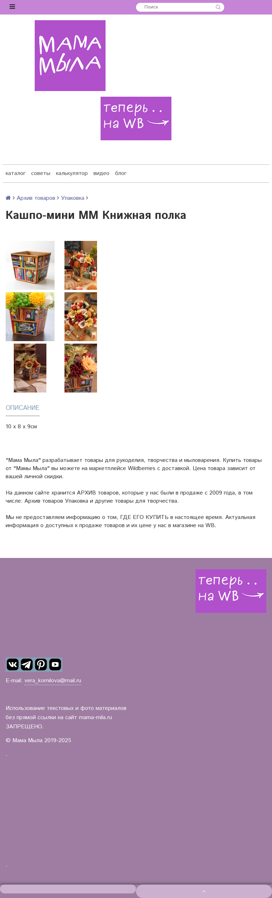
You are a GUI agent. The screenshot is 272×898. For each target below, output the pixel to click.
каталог (16, 173)
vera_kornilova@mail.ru (52, 681)
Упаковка (72, 198)
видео (101, 173)
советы (40, 173)
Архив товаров (36, 198)
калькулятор (72, 173)
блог (120, 173)
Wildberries (141, 468)
